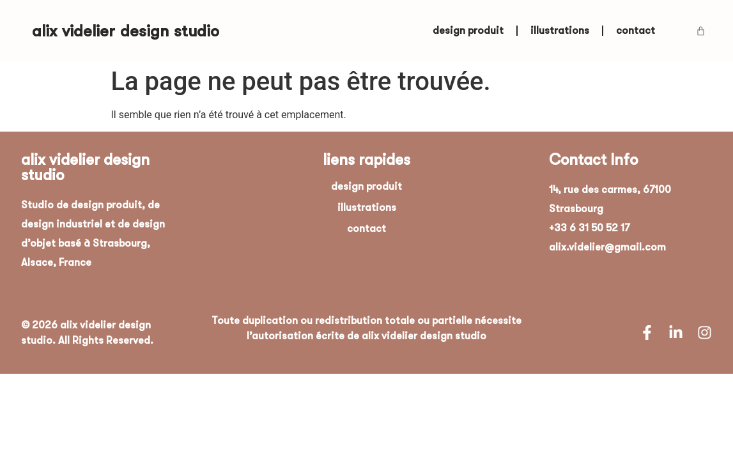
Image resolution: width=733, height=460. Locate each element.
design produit (468, 30)
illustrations (559, 30)
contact (635, 30)
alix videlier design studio (125, 31)
